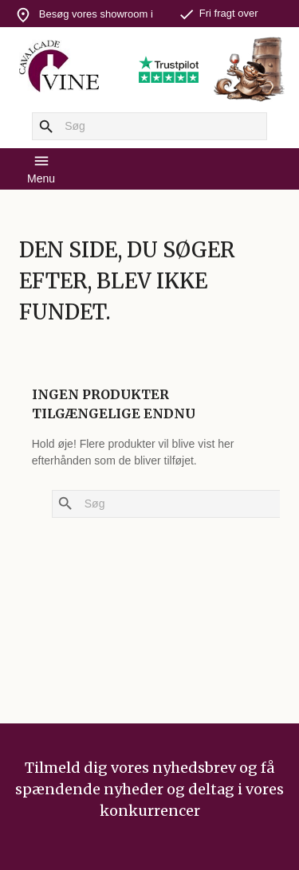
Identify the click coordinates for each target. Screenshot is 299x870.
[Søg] (149, 126)
